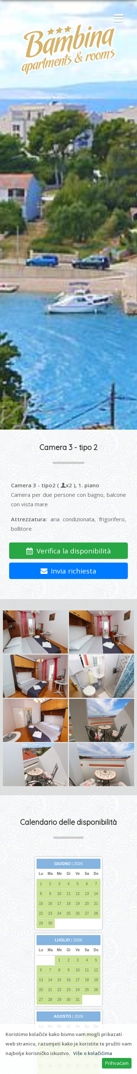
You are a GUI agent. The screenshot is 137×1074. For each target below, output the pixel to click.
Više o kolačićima (92, 1053)
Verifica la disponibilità (68, 550)
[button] (117, 18)
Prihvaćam (117, 1063)
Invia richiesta (69, 570)
